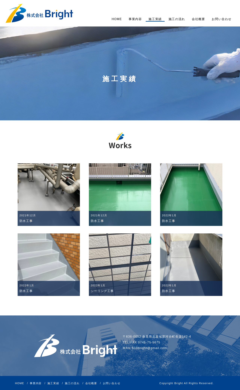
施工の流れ (177, 19)
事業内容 (135, 19)
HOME (117, 19)
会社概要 (198, 19)
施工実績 (155, 19)
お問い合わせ (222, 19)
